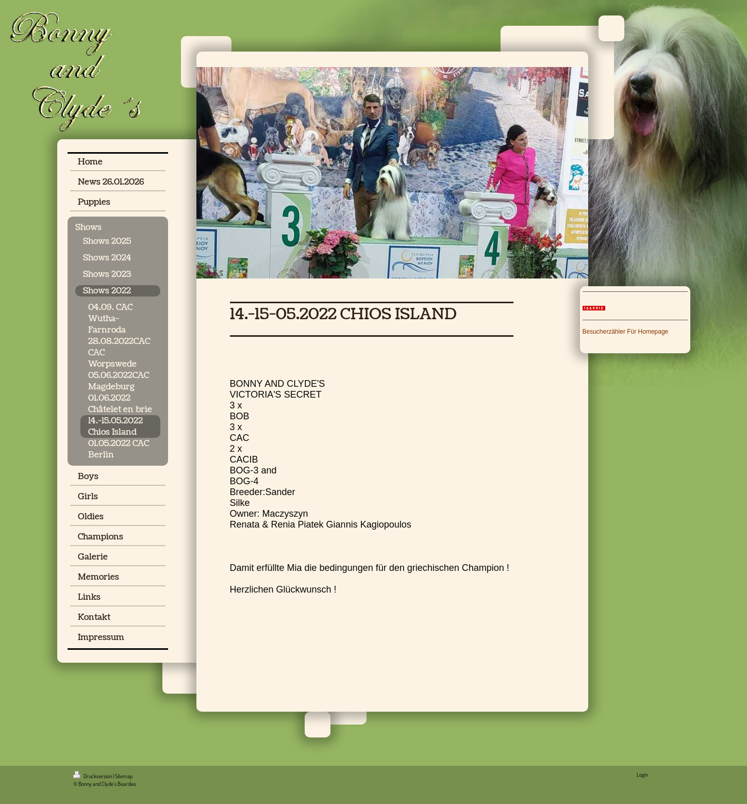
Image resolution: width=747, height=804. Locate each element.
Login (642, 774)
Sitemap (123, 776)
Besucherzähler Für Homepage (626, 331)
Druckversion (93, 776)
